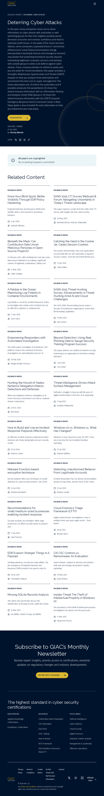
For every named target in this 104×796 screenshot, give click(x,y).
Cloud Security (76, 729)
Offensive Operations (78, 748)
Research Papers (15, 15)
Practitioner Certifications (18, 727)
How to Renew (44, 739)
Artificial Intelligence (78, 719)
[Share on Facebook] (24, 139)
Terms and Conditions (29, 787)
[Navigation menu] (94, 3)
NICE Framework (45, 744)
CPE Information (45, 724)
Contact (61, 769)
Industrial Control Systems (80, 739)
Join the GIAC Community (52, 675)
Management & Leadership (81, 744)
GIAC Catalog (44, 734)
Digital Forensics (76, 734)
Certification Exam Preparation (51, 719)
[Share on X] (15, 139)
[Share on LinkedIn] (20, 139)
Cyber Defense (76, 724)
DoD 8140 (43, 729)
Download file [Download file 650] (19, 118)
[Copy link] (28, 139)
